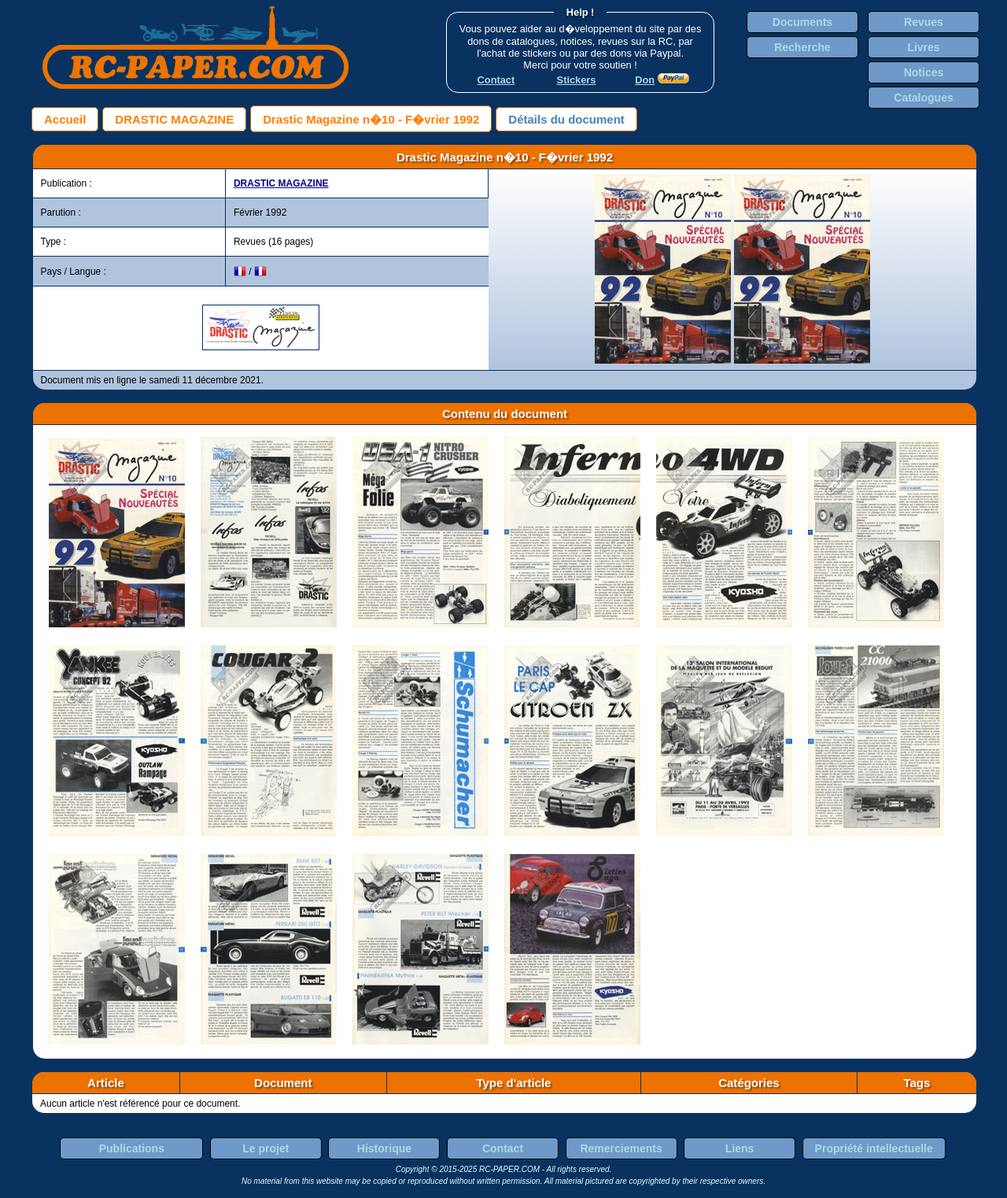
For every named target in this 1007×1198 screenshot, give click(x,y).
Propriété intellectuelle (874, 1148)
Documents (802, 22)
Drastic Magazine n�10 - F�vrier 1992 (371, 119)
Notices (924, 72)
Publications (131, 1148)
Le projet (265, 1148)
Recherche (802, 47)
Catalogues (923, 97)
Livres (923, 47)
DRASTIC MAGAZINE (174, 119)
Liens (739, 1148)
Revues (923, 22)
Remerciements (621, 1148)
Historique (384, 1148)
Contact (502, 1148)
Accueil (65, 119)
